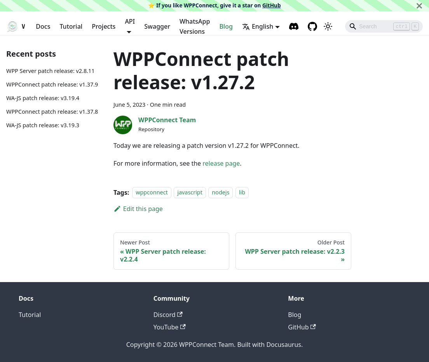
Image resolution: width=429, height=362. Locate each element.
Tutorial (70, 26)
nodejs (220, 192)
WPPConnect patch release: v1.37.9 (52, 84)
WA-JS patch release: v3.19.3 (42, 125)
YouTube (169, 327)
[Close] (419, 5)
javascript (189, 192)
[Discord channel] (293, 26)
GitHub (271, 5)
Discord (168, 314)
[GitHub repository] (312, 26)
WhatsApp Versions (195, 26)
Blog (225, 26)
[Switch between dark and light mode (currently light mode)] (328, 26)
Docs (43, 26)
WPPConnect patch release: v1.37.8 (52, 111)
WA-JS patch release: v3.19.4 (42, 98)
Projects (103, 26)
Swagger (157, 26)
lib (242, 192)
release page (221, 163)
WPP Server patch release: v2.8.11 (50, 70)
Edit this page (138, 208)
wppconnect (152, 192)
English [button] (257, 26)
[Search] (384, 26)
